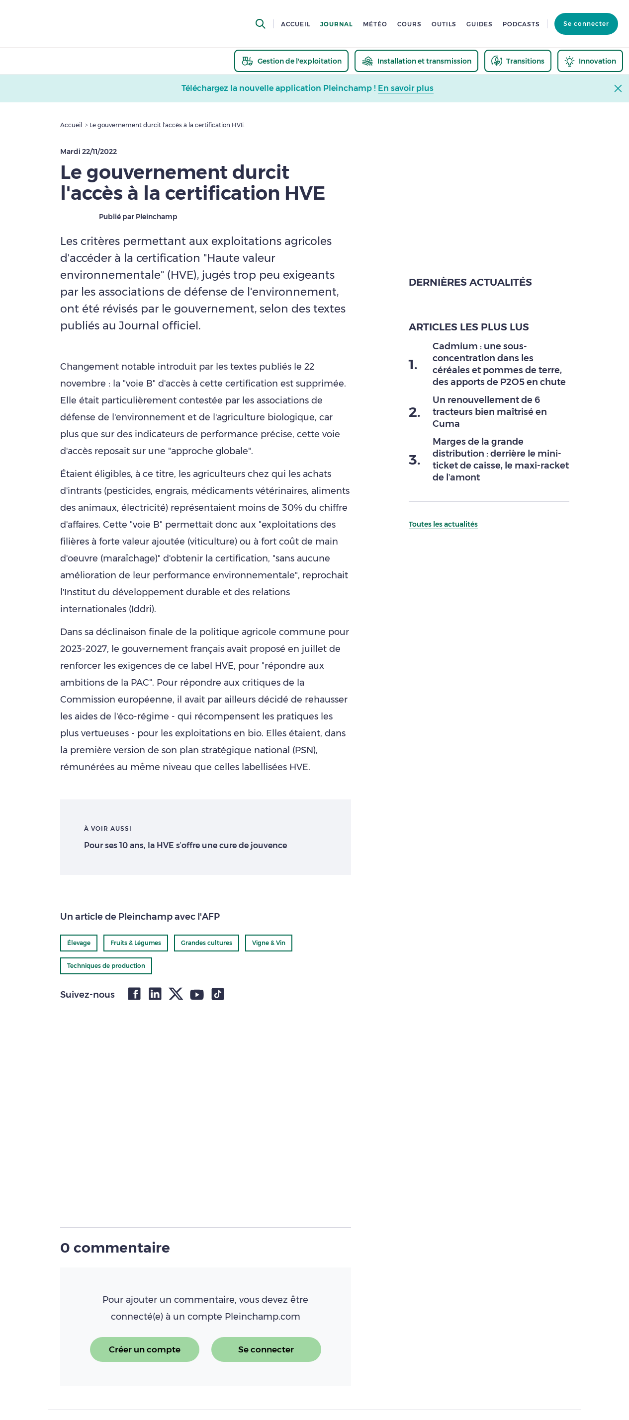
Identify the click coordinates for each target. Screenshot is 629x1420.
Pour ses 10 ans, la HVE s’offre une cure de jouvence (185, 845)
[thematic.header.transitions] (517, 61)
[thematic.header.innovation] (590, 61)
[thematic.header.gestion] (291, 61)
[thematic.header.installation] (416, 61)
